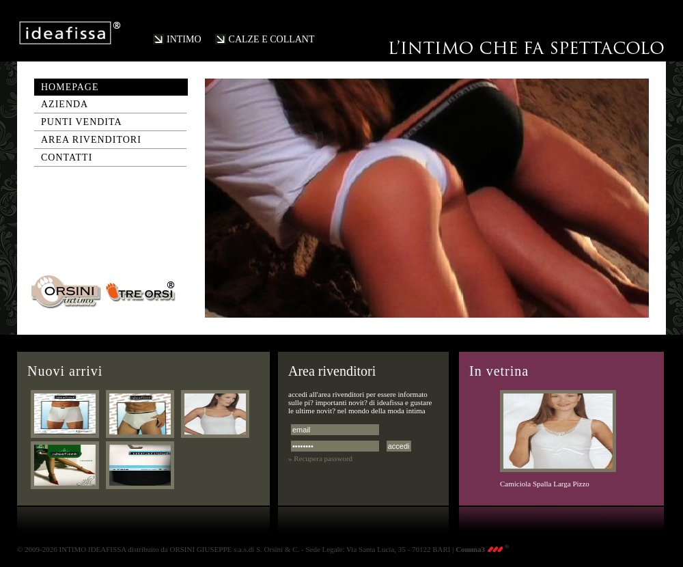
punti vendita (81, 122)
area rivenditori (91, 140)
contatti (66, 157)
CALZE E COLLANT (272, 39)
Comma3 (482, 549)
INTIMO (184, 39)
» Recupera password (320, 458)
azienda (64, 104)
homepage (70, 87)
